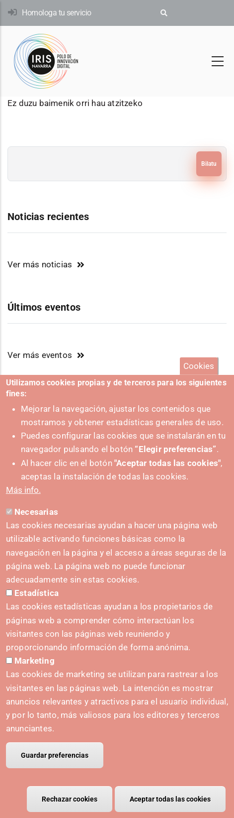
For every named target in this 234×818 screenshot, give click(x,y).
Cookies (198, 379)
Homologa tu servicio (56, 12)
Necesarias (36, 526)
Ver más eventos (39, 355)
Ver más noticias (39, 264)
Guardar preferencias (54, 769)
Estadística (36, 607)
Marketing (34, 675)
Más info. (23, 504)
